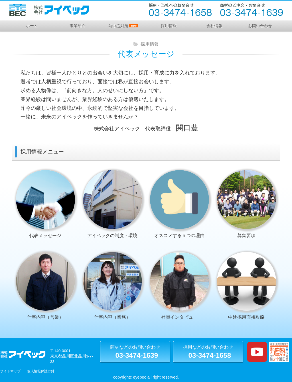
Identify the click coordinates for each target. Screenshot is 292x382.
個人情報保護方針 (40, 371)
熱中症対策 (123, 26)
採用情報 (169, 25)
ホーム (32, 25)
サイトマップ (10, 371)
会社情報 (214, 25)
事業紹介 (78, 25)
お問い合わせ (260, 25)
